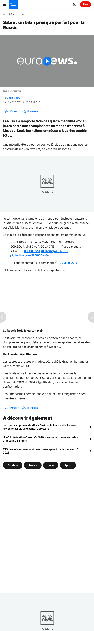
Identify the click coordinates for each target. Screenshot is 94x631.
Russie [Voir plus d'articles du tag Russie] (33, 465)
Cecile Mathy (13, 97)
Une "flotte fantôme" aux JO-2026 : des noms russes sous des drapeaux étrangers (40, 439)
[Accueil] (4, 14)
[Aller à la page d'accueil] (13, 4)
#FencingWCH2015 (54, 251)
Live (85, 4)
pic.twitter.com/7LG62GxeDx (30, 255)
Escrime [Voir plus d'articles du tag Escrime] (13, 465)
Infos (11, 14)
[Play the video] (47, 61)
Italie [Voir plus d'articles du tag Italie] (51, 465)
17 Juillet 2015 (67, 263)
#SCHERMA (32, 251)
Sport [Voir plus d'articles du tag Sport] (67, 465)
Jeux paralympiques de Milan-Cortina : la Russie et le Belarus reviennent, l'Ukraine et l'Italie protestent (39, 427)
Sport (21, 14)
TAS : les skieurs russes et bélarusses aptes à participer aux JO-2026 (41, 451)
